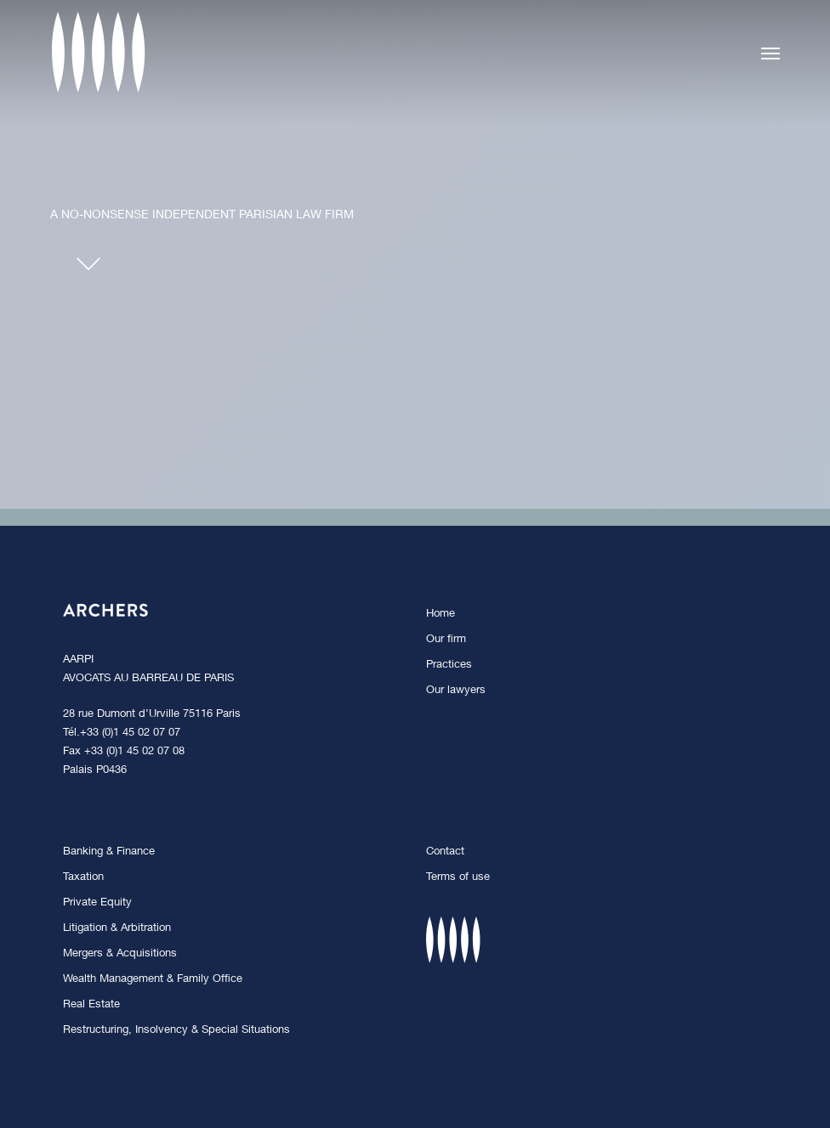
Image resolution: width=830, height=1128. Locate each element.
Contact (445, 852)
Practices (449, 665)
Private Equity (97, 903)
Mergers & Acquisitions (120, 954)
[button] (770, 52)
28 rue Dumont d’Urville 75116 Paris (152, 714)
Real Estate (91, 1005)
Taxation (83, 877)
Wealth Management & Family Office (152, 979)
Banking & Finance (109, 852)
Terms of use (458, 877)
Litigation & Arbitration (117, 928)
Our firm (446, 640)
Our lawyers (456, 691)
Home (440, 614)
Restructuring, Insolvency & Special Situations (176, 1030)
